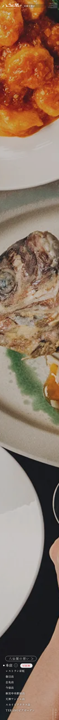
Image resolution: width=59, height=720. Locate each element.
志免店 (17, 682)
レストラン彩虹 (23, 671)
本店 (19, 665)
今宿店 (17, 688)
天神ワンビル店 (23, 699)
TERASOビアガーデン (28, 710)
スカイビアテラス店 (26, 705)
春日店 (17, 676)
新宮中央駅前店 (23, 693)
